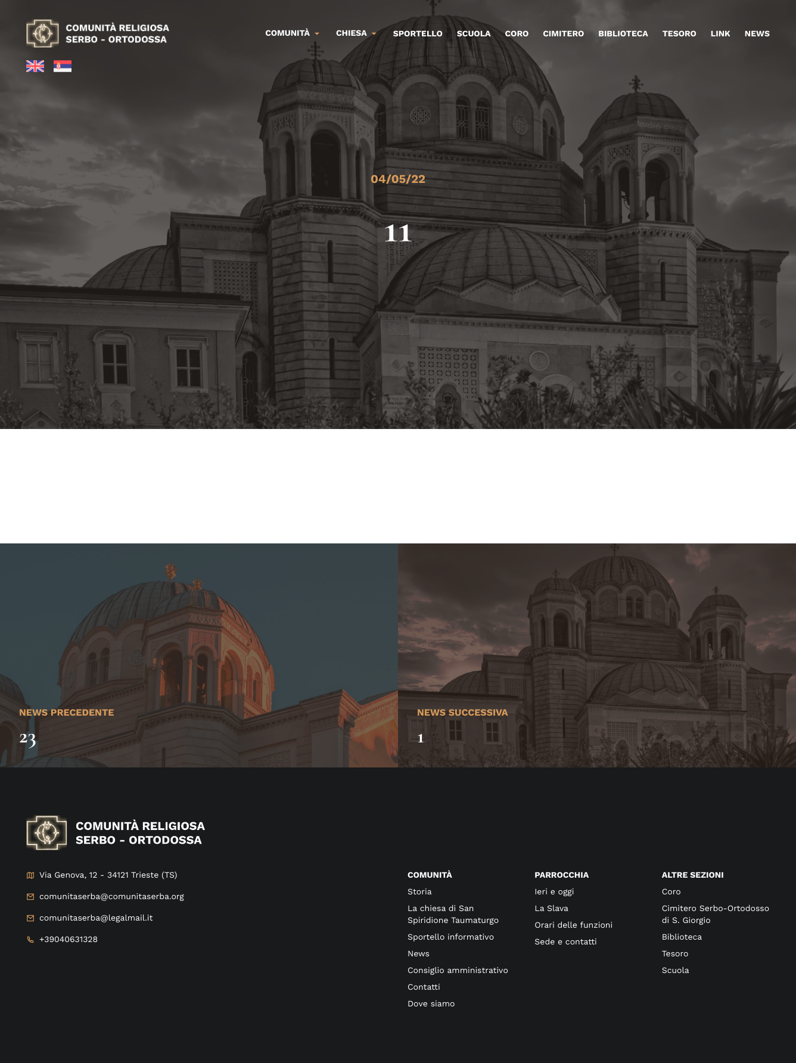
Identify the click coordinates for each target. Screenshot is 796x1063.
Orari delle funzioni (573, 925)
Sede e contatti (565, 942)
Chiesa (351, 33)
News (757, 34)
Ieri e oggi (554, 892)
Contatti (424, 987)
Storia (420, 892)
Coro (517, 34)
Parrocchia (561, 875)
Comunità (287, 33)
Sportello (418, 34)
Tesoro (679, 34)
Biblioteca (623, 34)
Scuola (474, 34)
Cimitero (563, 34)
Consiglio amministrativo (458, 970)
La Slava (551, 908)
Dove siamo (431, 1004)
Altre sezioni (693, 875)
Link (720, 34)
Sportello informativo (451, 937)
